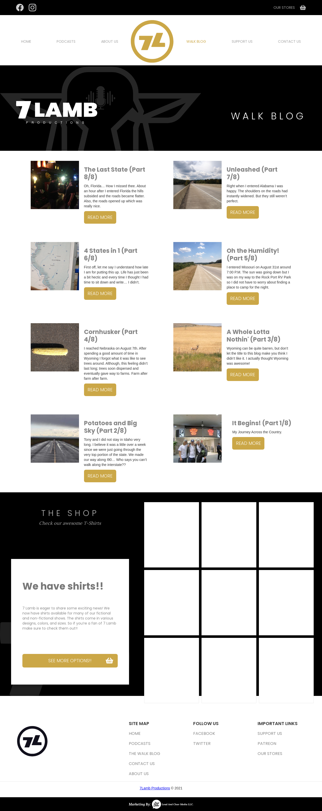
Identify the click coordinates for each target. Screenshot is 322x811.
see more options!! (70, 660)
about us (109, 41)
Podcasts (66, 41)
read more (100, 217)
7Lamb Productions (155, 788)
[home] (152, 41)
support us (242, 41)
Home (26, 41)
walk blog (196, 41)
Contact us (289, 41)
